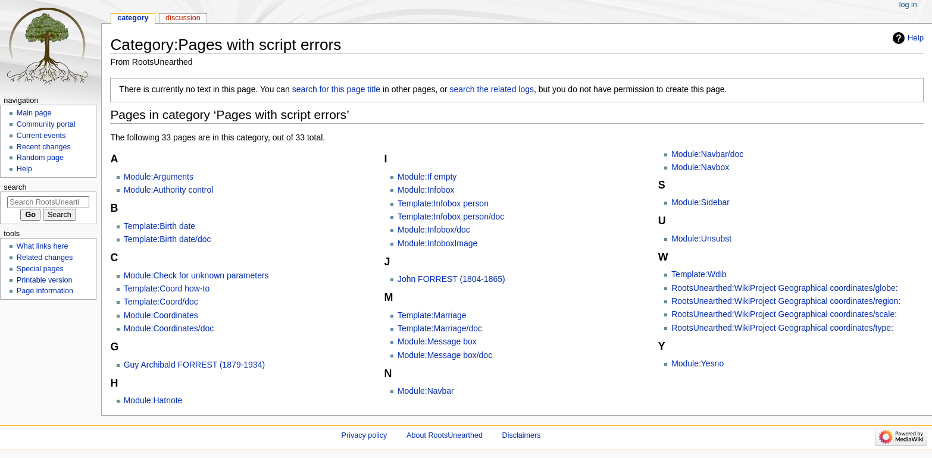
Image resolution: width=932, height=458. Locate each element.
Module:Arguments (158, 176)
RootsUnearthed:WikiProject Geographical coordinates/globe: (784, 288)
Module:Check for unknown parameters (196, 275)
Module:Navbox (700, 167)
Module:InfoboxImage (437, 243)
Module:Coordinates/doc (169, 328)
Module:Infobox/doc (434, 229)
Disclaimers (521, 435)
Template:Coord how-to (166, 288)
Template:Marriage (432, 315)
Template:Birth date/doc (167, 239)
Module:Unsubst (701, 238)
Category (133, 18)
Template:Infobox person (443, 203)
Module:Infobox (426, 190)
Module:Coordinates (161, 315)
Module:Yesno (697, 363)
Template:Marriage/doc (440, 328)
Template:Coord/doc (161, 301)
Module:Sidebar (700, 202)
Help (916, 37)
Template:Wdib (698, 274)
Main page (34, 113)
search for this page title (336, 89)
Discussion (183, 18)
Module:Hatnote (153, 400)
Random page (40, 157)
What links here (42, 246)
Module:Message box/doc (445, 355)
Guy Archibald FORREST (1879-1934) (194, 364)
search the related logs (492, 89)
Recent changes (44, 147)
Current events (41, 135)
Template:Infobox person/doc (451, 216)
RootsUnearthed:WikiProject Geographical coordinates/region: (785, 301)
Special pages (40, 269)
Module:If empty (427, 176)
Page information (45, 291)
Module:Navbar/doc (707, 154)
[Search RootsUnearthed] (48, 202)
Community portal (46, 124)
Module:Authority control (169, 190)
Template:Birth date (159, 226)
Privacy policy (364, 435)
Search (15, 187)
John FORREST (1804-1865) (451, 279)
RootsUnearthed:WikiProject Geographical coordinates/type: (782, 327)
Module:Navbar (426, 391)
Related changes (45, 257)
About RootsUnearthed (444, 435)
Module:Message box (437, 341)
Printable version (45, 280)
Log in (908, 5)
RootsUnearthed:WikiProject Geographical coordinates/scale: (784, 314)
